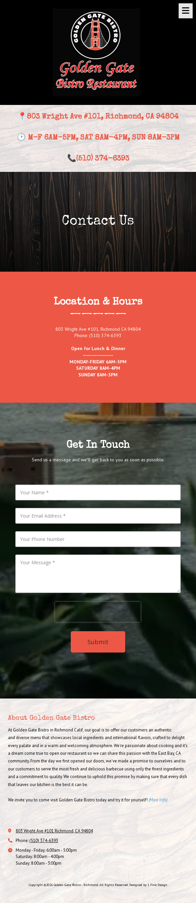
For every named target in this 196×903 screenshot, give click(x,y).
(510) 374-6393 (43, 840)
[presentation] (98, 612)
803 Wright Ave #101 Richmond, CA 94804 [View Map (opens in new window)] (54, 831)
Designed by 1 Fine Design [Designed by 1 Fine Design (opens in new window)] (148, 885)
